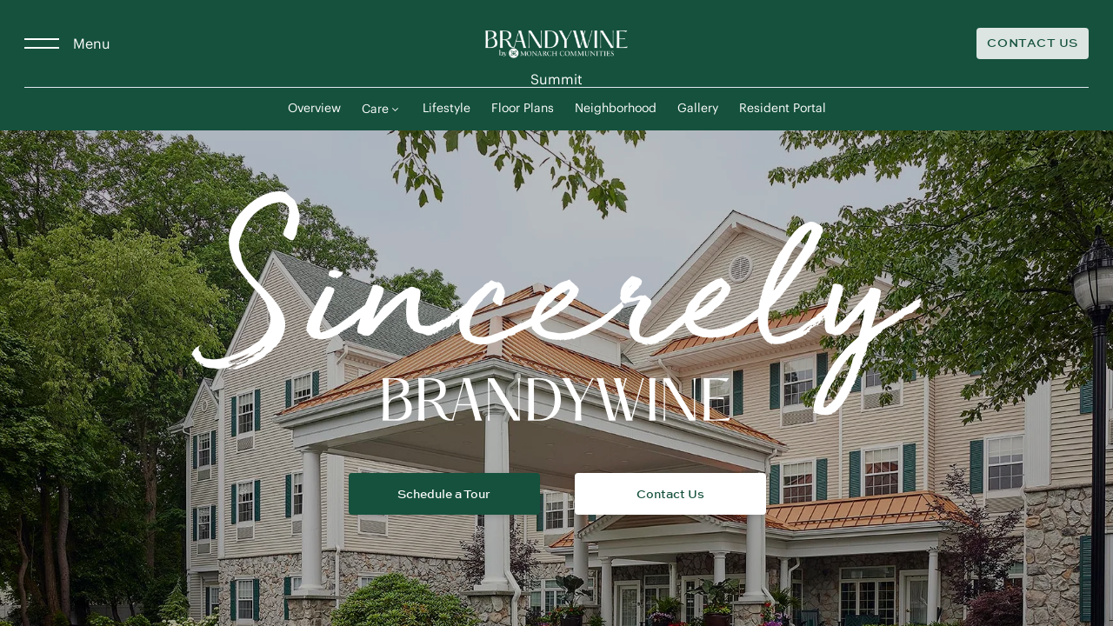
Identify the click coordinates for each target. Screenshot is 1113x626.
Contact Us (1032, 43)
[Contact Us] (1032, 43)
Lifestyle (446, 109)
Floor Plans (522, 109)
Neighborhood (615, 109)
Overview (314, 109)
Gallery (697, 109)
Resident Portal (782, 109)
